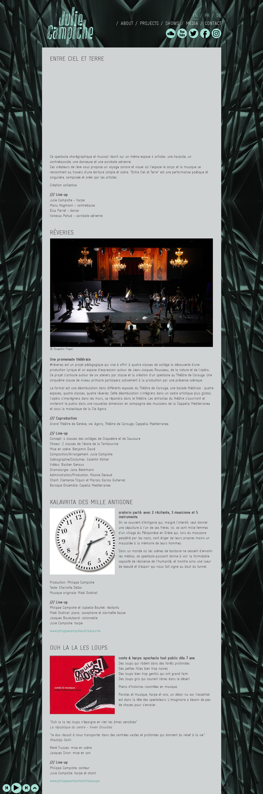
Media (192, 23)
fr (207, 15)
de (218, 15)
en (195, 15)
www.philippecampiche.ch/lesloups (75, 781)
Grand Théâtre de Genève (68, 424)
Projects (149, 23)
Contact (213, 23)
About (127, 23)
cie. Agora (96, 424)
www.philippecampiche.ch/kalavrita (75, 631)
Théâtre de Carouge (119, 424)
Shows (172, 23)
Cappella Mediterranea (152, 424)
